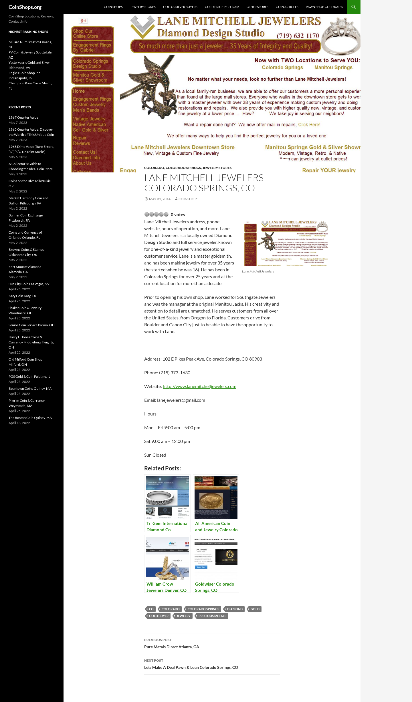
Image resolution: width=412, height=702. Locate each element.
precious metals (212, 616)
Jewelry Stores (143, 7)
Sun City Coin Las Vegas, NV (29, 284)
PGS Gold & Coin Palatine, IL (29, 376)
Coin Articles (287, 7)
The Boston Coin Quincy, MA (30, 417)
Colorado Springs (183, 168)
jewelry (184, 616)
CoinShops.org (25, 7)
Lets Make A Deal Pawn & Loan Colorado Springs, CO (212, 663)
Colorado (154, 168)
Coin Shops (113, 7)
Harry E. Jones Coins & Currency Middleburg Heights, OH (31, 342)
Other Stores (257, 7)
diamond (235, 609)
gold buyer (159, 616)
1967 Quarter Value (23, 117)
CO (151, 609)
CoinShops (188, 199)
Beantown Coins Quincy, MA (30, 388)
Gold (255, 609)
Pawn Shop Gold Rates (324, 7)
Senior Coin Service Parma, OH (32, 325)
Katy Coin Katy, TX (22, 296)
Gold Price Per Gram (222, 7)
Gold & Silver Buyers (180, 7)
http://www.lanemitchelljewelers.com (199, 386)
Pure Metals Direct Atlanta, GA (212, 643)
